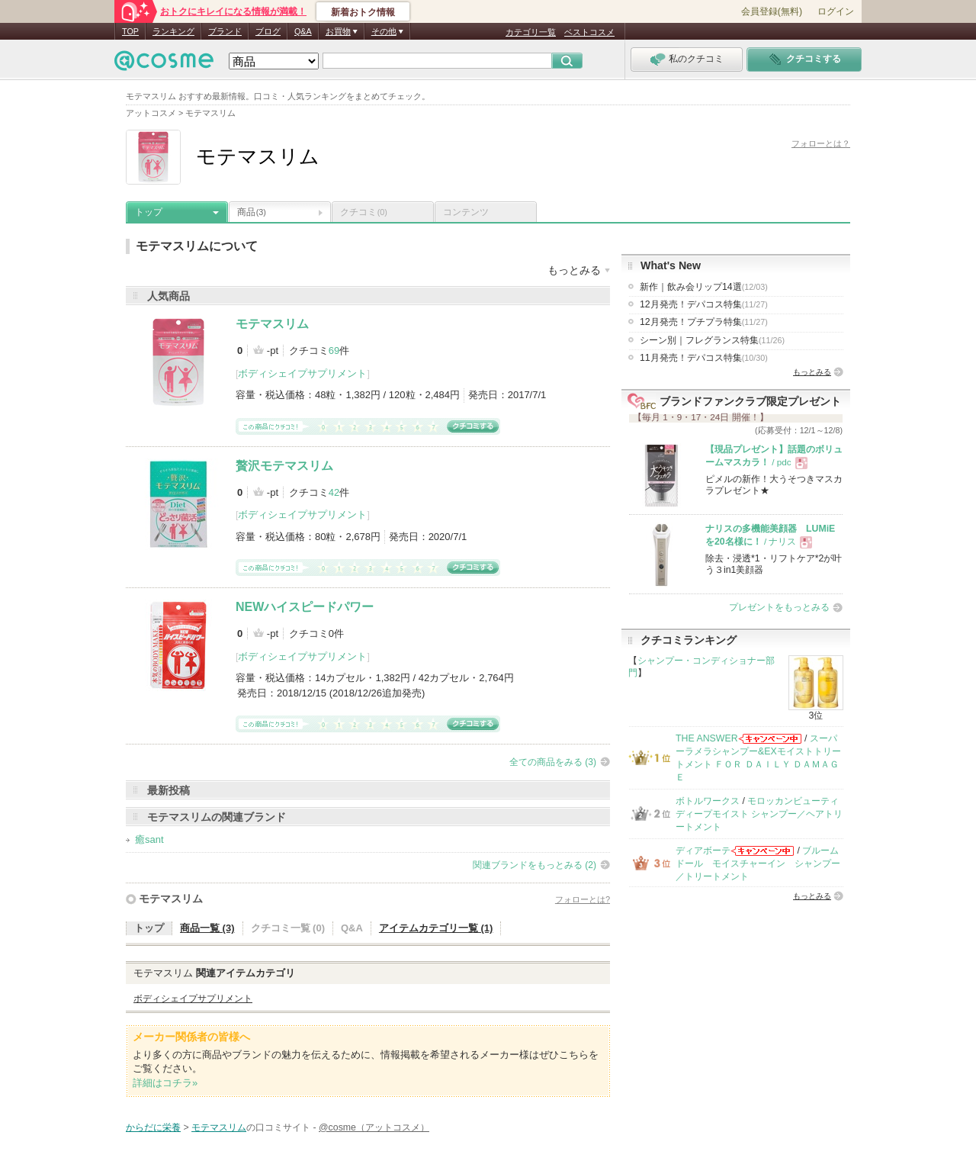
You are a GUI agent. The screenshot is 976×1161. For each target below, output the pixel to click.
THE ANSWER (707, 738)
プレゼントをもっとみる (779, 607)
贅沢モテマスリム (284, 465)
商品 (251, 212)
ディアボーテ (703, 850)
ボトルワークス (708, 801)
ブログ (268, 31)
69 (334, 350)
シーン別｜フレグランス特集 (712, 340)
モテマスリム (272, 323)
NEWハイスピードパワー (305, 606)
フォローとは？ (820, 143)
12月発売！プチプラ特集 (704, 322)
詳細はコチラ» (165, 1083)
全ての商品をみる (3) (552, 762)
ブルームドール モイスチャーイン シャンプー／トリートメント (758, 864)
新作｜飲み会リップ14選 (704, 286)
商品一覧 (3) (207, 928)
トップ (148, 212)
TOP (130, 31)
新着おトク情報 (363, 12)
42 (334, 492)
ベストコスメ (589, 32)
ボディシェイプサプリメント (302, 373)
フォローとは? (582, 899)
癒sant (149, 839)
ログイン (835, 11)
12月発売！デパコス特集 (704, 304)
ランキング (173, 31)
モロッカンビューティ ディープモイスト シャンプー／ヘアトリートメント (759, 814)
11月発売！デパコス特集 (704, 357)
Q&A (303, 31)
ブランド (225, 31)
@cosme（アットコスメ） (374, 1127)
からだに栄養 (153, 1127)
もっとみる (812, 372)
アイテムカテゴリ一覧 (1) (436, 928)
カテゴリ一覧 (531, 32)
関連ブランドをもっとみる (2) (534, 865)
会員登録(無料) (771, 11)
